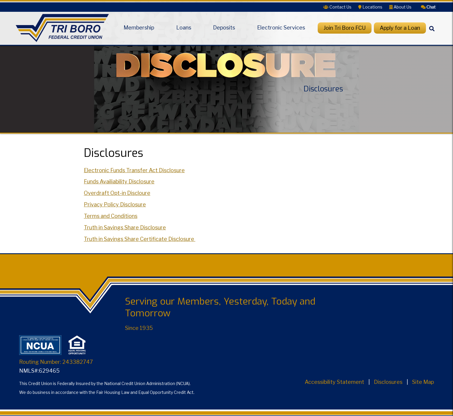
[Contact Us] (337, 7)
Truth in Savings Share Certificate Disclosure (139, 239)
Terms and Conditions (110, 216)
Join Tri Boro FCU (345, 28)
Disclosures (388, 382)
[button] (428, 6)
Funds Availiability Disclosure (119, 181)
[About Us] (400, 7)
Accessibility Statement (334, 382)
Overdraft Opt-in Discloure (117, 193)
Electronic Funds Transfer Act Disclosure (134, 170)
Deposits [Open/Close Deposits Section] (224, 28)
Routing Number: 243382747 (56, 362)
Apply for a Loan (400, 28)
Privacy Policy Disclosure (115, 204)
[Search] (431, 33)
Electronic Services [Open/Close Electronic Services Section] (281, 28)
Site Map (423, 382)
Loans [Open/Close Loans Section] (183, 28)
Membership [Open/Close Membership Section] (139, 28)
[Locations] (370, 7)
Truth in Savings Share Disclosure (125, 227)
